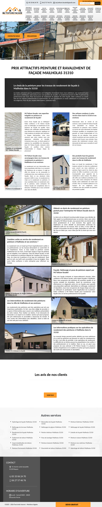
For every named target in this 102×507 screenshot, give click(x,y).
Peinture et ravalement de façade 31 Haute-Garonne (29, 10)
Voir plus (50, 395)
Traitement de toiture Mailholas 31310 (22, 439)
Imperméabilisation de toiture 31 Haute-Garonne (59, 10)
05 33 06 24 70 (32, 2)
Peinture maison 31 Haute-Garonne (52, 10)
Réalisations (32, 36)
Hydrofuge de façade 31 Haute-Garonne (29, 18)
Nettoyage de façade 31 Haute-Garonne (52, 18)
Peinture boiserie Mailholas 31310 (52, 443)
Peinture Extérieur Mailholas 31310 (82, 422)
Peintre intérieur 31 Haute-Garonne (36, 18)
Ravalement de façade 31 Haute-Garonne (44, 18)
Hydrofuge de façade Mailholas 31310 (24, 422)
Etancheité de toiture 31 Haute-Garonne (90, 10)
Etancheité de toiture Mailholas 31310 (53, 448)
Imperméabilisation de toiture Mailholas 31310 (21, 444)
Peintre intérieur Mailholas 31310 (52, 432)
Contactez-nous (14, 36)
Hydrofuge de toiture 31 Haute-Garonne (98, 10)
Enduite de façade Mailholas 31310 (82, 432)
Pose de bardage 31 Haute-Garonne (44, 10)
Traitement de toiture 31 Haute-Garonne (36, 10)
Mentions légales (32, 504)
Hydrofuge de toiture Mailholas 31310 (83, 448)
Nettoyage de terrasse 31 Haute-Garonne (67, 18)
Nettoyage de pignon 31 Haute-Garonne (59, 18)
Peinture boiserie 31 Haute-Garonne (67, 10)
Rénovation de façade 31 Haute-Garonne (82, 18)
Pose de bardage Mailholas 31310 (52, 438)
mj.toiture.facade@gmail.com (64, 2)
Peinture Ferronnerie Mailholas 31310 (24, 448)
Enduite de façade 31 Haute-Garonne (90, 18)
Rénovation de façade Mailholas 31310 (51, 423)
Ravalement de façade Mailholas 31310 (22, 433)
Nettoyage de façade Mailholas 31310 (83, 427)
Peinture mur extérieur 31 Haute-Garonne (75, 10)
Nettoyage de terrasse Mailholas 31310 (22, 428)
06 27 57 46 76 (46, 2)
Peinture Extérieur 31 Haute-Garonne (75, 18)
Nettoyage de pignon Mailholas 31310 (53, 427)
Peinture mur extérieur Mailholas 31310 (81, 444)
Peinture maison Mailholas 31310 (81, 438)
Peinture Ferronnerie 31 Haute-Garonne (82, 10)
